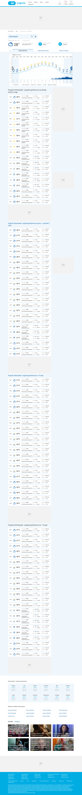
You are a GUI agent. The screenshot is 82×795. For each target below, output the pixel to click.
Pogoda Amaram (11, 716)
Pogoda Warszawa (64, 777)
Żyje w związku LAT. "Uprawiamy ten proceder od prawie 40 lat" (62, 734)
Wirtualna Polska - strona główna (12, 3)
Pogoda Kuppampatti (63, 710)
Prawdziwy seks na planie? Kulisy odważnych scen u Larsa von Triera (17, 747)
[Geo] (35, 37)
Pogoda (21, 3)
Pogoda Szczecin (51, 777)
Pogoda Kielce (11, 775)
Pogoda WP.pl (11, 31)
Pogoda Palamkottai (30, 716)
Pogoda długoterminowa (43, 50)
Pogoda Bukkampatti (12, 713)
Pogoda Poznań (24, 777)
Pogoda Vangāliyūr (46, 716)
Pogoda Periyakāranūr (46, 710)
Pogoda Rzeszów (38, 777)
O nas (28, 781)
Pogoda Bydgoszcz (25, 774)
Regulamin (54, 781)
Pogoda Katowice (64, 774)
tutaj (34, 792)
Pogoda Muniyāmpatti (12, 710)
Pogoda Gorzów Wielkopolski (53, 774)
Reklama (22, 781)
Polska (30, 2)
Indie (17, 31)
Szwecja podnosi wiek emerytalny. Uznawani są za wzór (61, 747)
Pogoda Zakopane (24, 778)
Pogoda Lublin (37, 775)
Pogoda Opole (10, 777)
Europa (36, 2)
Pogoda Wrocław (11, 778)
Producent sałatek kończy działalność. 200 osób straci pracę (16, 733)
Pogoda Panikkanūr (63, 713)
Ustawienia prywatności (44, 781)
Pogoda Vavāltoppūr (30, 710)
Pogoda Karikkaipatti (63, 716)
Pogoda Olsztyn (64, 775)
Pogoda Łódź (50, 775)
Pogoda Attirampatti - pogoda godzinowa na (23, 375)
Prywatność (34, 781)
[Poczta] (60, 3)
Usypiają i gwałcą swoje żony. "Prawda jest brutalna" (39, 734)
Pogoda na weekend (63, 50)
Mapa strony (61, 781)
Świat (41, 2)
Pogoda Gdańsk (38, 774)
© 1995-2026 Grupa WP (12, 781)
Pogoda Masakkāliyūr (30, 713)
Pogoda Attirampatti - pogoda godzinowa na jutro (24, 223)
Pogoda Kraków (24, 775)
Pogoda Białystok (11, 774)
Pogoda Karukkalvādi (46, 713)
